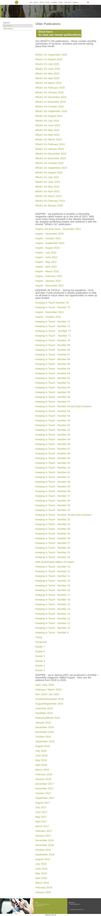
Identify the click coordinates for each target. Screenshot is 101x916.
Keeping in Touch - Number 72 (53, 331)
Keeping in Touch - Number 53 (52, 420)
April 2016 (41, 878)
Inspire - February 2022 (48, 276)
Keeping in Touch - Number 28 (52, 538)
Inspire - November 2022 (49, 233)
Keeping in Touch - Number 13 (52, 613)
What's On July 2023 (47, 177)
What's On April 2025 (47, 78)
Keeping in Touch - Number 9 (52, 632)
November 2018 (44, 732)
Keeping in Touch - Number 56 (52, 406)
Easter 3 (40, 665)
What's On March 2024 (48, 139)
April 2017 (41, 821)
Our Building (54, 2)
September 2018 (44, 741)
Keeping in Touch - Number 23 (52, 566)
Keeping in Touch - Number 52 (52, 425)
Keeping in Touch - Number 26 (52, 547)
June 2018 (41, 755)
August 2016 (42, 859)
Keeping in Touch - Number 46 (52, 453)
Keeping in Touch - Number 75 (52, 307)
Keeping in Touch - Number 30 (52, 529)
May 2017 (41, 816)
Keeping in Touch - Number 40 (52, 481)
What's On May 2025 (47, 73)
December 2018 (44, 727)
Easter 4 (40, 660)
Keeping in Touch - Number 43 (52, 467)
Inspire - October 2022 (48, 238)
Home (31, 2)
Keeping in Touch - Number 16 (52, 599)
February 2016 (43, 887)
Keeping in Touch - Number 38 (52, 491)
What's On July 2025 (47, 64)
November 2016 (44, 845)
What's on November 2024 (50, 101)
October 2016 (43, 849)
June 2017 (41, 812)
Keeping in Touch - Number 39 (52, 486)
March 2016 (42, 882)
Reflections (75, 2)
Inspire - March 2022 (47, 271)
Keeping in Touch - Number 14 (52, 609)
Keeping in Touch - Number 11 (53, 623)
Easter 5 (40, 656)
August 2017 (42, 802)
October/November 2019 (49, 699)
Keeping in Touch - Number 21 (52, 576)
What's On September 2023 (51, 167)
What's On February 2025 (50, 87)
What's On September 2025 (51, 54)
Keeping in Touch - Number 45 (52, 458)
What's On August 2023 (48, 172)
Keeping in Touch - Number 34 (52, 510)
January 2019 (43, 722)
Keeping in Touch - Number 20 (52, 580)
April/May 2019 (44, 713)
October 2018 (43, 736)
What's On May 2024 (47, 130)
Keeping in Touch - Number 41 (52, 477)
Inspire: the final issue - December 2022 (58, 229)
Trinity (38, 637)
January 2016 (43, 892)
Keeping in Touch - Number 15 (52, 604)
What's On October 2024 (49, 106)
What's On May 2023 (47, 186)
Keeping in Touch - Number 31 (52, 524)
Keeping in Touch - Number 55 (52, 411)
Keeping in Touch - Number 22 (52, 571)
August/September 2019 (49, 703)
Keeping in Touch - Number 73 (52, 326)
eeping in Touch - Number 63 (53, 373)
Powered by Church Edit (50, 914)
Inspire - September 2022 (49, 243)
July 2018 (40, 750)
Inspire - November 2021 (49, 312)
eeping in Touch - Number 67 (53, 354)
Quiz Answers (84, 406)
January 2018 (43, 779)
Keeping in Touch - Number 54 (52, 415)
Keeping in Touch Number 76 (52, 302)
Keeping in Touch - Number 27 (52, 543)
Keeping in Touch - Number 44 (52, 463)
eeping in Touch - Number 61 (53, 382)
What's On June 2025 (47, 68)
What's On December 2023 (50, 153)
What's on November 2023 (50, 158)
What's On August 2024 (48, 116)
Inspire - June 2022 (46, 257)
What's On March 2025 (48, 83)
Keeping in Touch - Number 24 (52, 557)
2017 (43, 807)
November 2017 (44, 788)
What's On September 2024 (51, 111)
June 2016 (41, 868)
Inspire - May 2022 (46, 262)
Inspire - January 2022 (48, 280)
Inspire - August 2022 (47, 247)
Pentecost (41, 642)
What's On (42, 2)
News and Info (67, 2)
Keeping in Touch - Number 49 (52, 439)
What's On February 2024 (50, 144)
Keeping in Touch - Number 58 (52, 397)
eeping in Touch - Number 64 (53, 368)
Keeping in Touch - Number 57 (52, 401)
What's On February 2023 (50, 200)
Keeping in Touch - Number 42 (52, 472)
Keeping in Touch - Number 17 (52, 594)
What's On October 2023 (49, 163)
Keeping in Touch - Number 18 (52, 590)
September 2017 (44, 798)
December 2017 (44, 783)
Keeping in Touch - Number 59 (52, 392)
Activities (61, 2)
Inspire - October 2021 (48, 316)
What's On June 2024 (47, 125)
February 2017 (43, 831)
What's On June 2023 (47, 181)
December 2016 (44, 840)
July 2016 (40, 864)
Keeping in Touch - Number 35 (52, 505)
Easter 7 (40, 646)
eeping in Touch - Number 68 (53, 349)
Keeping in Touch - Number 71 (53, 335)
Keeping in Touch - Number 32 (52, 519)
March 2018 (42, 769)
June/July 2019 (44, 708)
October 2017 (43, 793)
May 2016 (41, 873)
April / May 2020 (44, 684)
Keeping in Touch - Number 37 (52, 495)
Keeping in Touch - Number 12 (52, 618)
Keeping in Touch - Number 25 (52, 552)
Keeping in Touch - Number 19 (52, 585)
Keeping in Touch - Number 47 (52, 448)
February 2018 (43, 774)
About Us (36, 2)
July (37, 807)
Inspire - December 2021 (49, 285)
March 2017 (42, 826)
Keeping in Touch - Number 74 (52, 321)
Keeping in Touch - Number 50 (52, 434)
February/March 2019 (47, 717)
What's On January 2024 (49, 149)
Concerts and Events (8, 28)
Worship (47, 2)
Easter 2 (40, 670)
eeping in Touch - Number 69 (53, 345)
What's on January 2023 (49, 205)
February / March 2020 (48, 689)
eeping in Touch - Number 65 (53, 364)
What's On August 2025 (48, 59)
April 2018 (41, 765)
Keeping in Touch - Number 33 (52, 514)
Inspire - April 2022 (46, 266)
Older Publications (7, 25)
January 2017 (43, 835)
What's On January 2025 (49, 92)
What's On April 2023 (47, 191)
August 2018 (42, 746)
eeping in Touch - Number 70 (53, 340)
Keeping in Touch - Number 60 (52, 387)
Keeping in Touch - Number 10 (53, 627)
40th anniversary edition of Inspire (54, 561)
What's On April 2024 (47, 134)
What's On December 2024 (50, 97)
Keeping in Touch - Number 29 (52, 533)
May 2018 (41, 760)
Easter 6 (40, 651)
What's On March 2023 (48, 196)
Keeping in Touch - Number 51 (52, 430)
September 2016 (44, 854)
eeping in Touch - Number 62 (53, 378)
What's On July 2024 (47, 120)
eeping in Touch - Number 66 (53, 359)
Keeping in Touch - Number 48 (52, 444)
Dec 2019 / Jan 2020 (47, 694)
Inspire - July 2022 (45, 252)
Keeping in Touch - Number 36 (52, 500)
